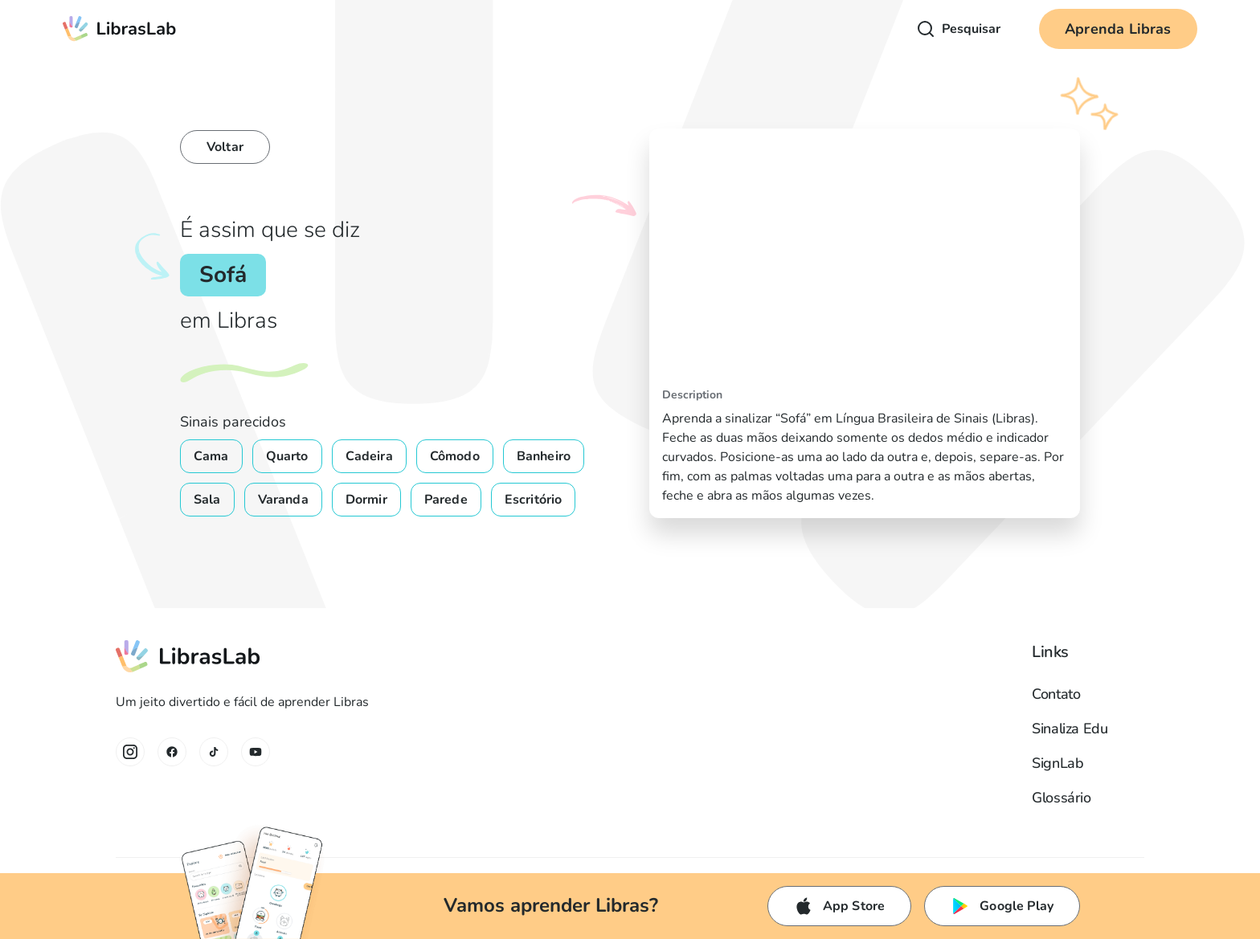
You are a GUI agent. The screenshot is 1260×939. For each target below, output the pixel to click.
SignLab (1057, 763)
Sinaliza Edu (1070, 728)
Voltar (225, 147)
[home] (119, 29)
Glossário (1061, 797)
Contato (1056, 694)
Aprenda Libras (1118, 29)
